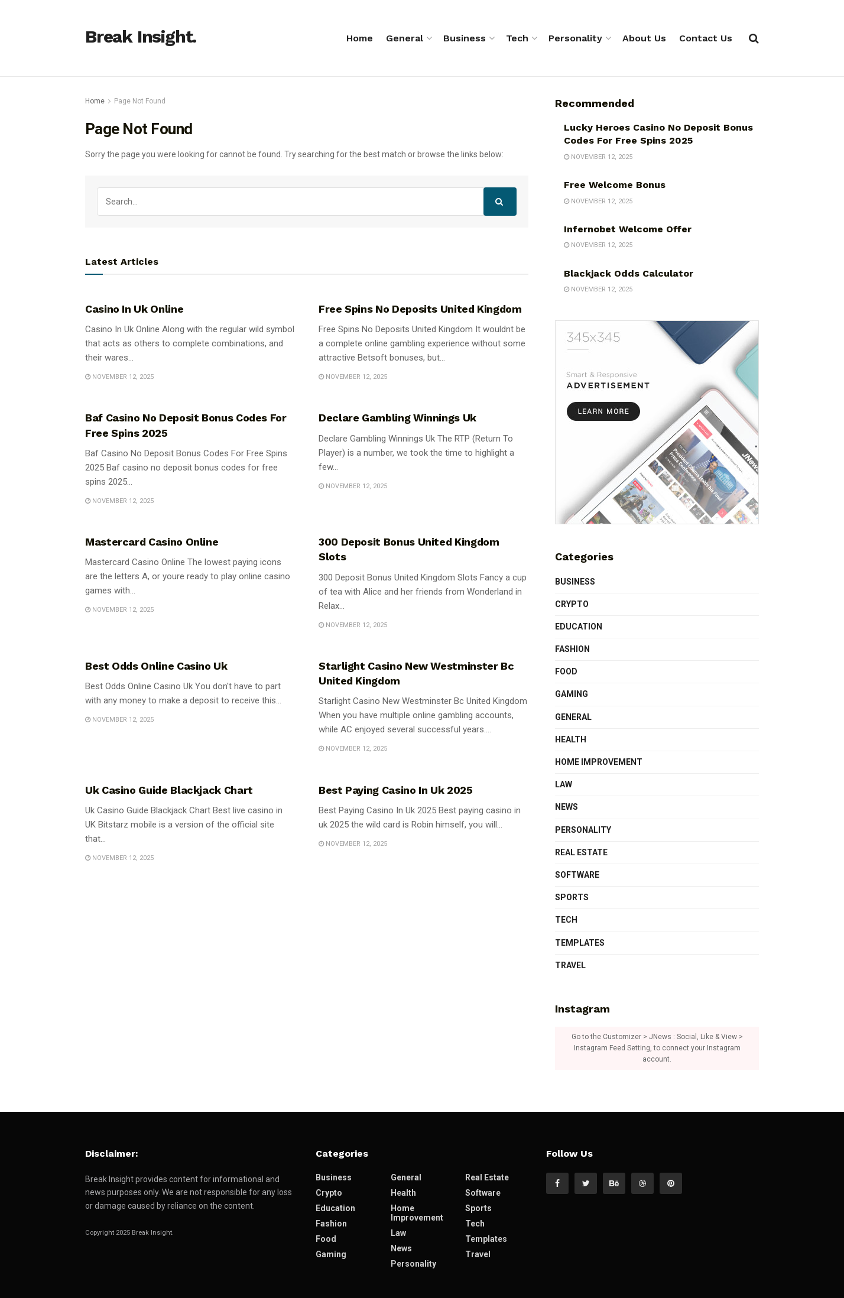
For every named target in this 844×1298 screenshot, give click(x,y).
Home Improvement (598, 762)
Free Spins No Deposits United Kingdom (420, 309)
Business (464, 38)
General (404, 38)
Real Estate (581, 852)
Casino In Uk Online (134, 309)
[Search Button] (500, 201)
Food (566, 671)
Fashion (572, 649)
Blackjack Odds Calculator (628, 273)
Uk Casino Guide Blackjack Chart (169, 790)
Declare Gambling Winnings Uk (397, 417)
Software (577, 875)
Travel (570, 965)
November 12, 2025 (119, 377)
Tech (517, 38)
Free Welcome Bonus (615, 184)
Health (570, 739)
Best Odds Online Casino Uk (156, 666)
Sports (572, 897)
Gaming (571, 694)
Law (563, 784)
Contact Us (705, 38)
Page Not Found (139, 101)
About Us (644, 38)
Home (359, 38)
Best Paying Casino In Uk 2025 (396, 790)
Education (578, 626)
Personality (575, 38)
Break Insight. (140, 37)
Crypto (572, 604)
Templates (580, 942)
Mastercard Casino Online (151, 542)
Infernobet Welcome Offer (628, 229)
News (566, 807)
